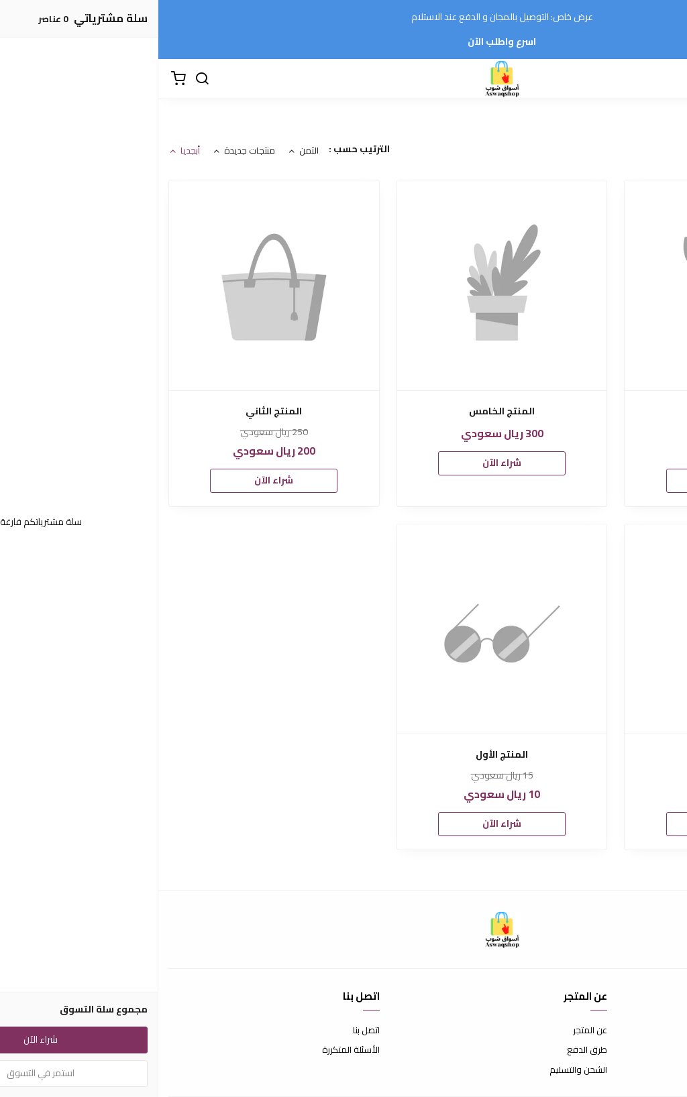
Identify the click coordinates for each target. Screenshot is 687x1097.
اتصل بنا (208, 1030)
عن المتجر (432, 1030)
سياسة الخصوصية (643, 1070)
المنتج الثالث (571, 755)
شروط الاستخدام (646, 1030)
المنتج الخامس (343, 411)
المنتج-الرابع (571, 411)
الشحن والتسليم (420, 1070)
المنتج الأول (343, 755)
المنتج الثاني (115, 411)
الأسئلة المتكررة (192, 1050)
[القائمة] (667, 79)
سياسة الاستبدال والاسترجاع (624, 1050)
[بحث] (44, 79)
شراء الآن (571, 480)
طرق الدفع (429, 1050)
